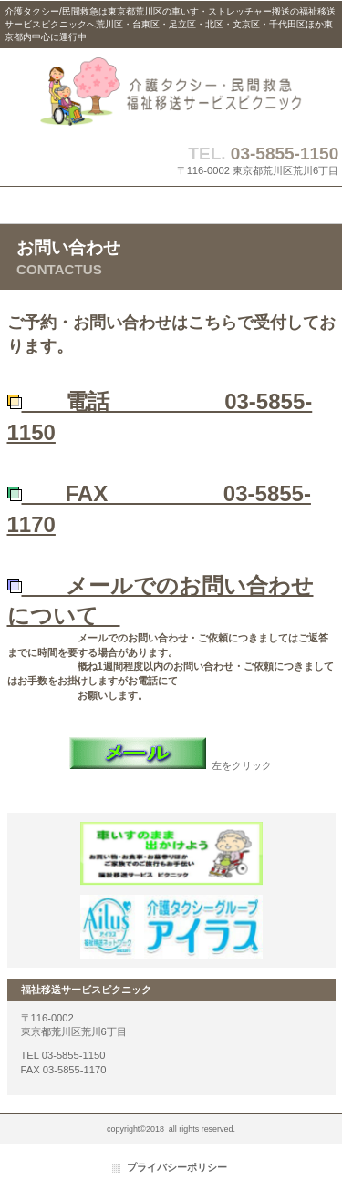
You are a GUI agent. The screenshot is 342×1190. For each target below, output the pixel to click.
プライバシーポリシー (177, 1167)
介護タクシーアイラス (171, 927)
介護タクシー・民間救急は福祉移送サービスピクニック (171, 91)
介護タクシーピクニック (171, 854)
